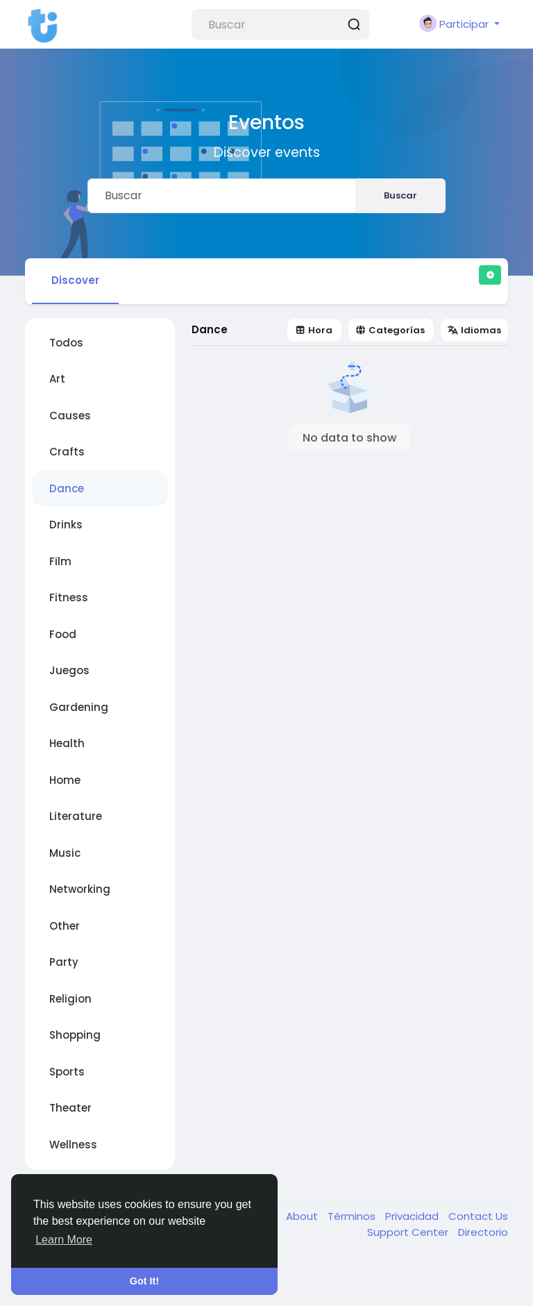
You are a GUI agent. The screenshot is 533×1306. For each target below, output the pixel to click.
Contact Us (478, 1216)
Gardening (78, 707)
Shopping (75, 1035)
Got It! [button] (144, 1281)
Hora (314, 330)
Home (65, 780)
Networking (79, 889)
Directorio (483, 1232)
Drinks (66, 524)
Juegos (69, 670)
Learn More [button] (63, 1240)
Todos (66, 342)
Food (62, 634)
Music (65, 853)
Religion (70, 998)
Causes (70, 415)
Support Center (409, 1232)
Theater (70, 1107)
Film (60, 561)
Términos (353, 1216)
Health (67, 743)
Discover (75, 280)
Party (63, 962)
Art (57, 378)
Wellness (73, 1144)
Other (64, 926)
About (303, 1216)
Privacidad (413, 1216)
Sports (67, 1071)
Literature (75, 816)
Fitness (68, 597)
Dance (66, 488)
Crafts (67, 451)
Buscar (400, 195)
